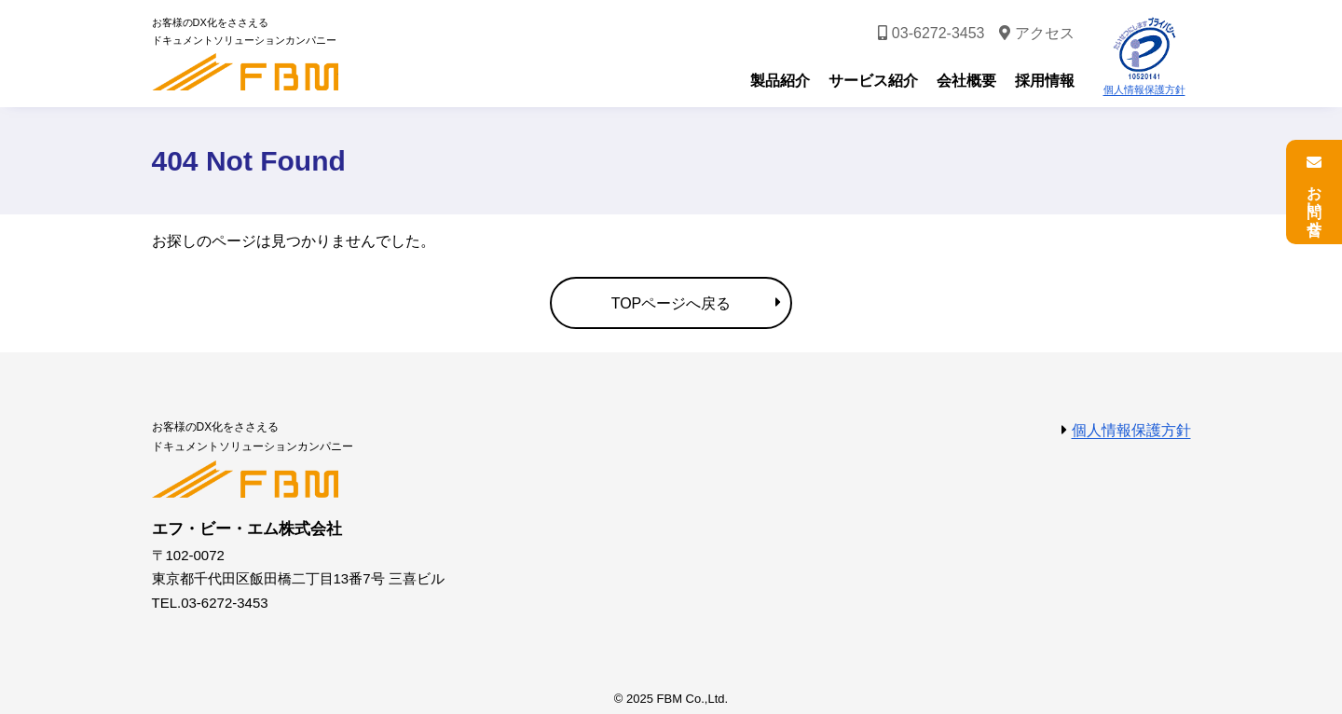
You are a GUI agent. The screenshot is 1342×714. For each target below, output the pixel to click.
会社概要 (966, 81)
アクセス (1045, 33)
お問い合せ (1314, 202)
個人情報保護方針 (1144, 89)
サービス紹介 (873, 81)
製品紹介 (780, 81)
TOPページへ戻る (671, 303)
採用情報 (1045, 81)
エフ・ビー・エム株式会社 (245, 71)
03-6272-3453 (938, 33)
